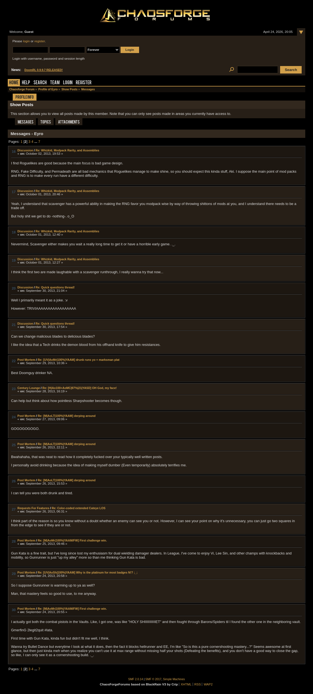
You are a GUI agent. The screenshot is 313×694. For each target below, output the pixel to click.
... (36, 142)
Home (14, 83)
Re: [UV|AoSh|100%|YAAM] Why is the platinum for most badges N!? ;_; (87, 572)
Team (55, 83)
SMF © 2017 (153, 679)
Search (40, 83)
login (26, 41)
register (39, 41)
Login (67, 83)
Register (84, 83)
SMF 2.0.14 (135, 679)
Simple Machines (174, 679)
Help (26, 83)
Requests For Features (33, 508)
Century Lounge (28, 388)
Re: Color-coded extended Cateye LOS (79, 508)
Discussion (25, 150)
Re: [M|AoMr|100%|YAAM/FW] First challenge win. (72, 540)
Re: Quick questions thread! (55, 287)
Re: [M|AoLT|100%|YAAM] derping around (66, 415)
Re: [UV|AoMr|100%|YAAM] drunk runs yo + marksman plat (78, 359)
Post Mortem (26, 359)
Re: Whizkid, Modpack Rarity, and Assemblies (68, 150)
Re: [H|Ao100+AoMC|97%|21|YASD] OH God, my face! (79, 388)
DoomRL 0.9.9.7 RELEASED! (43, 70)
